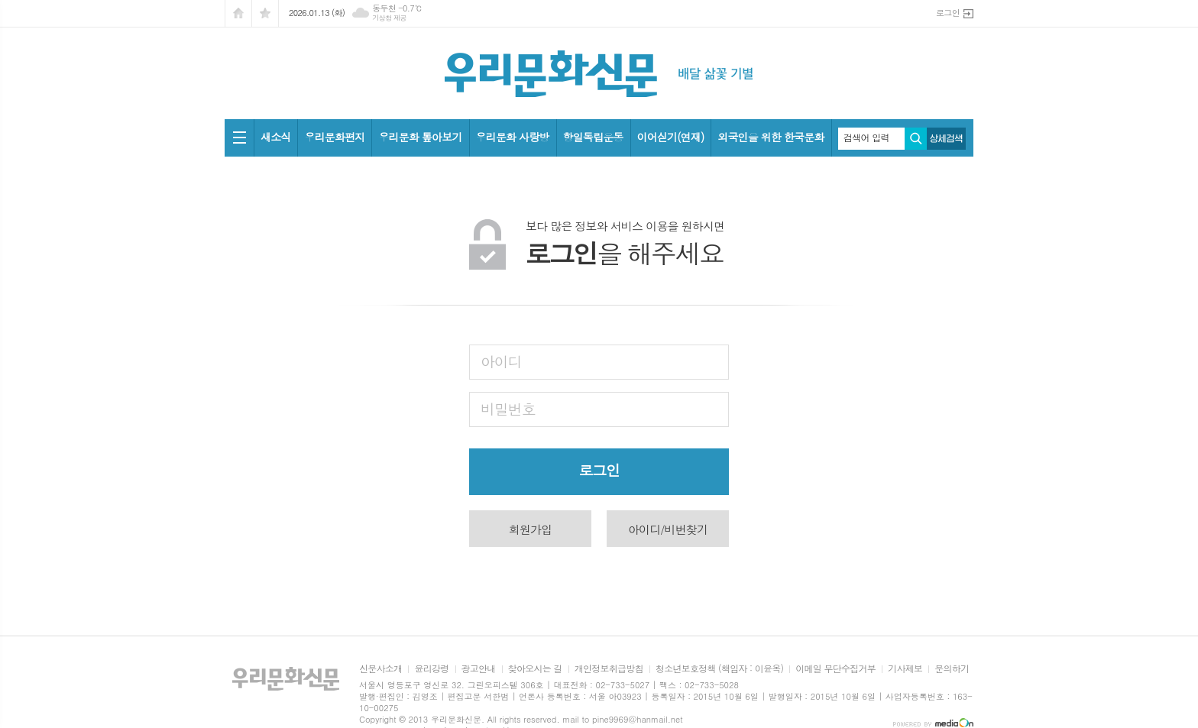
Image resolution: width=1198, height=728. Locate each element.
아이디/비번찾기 (667, 529)
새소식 (275, 136)
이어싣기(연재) (670, 136)
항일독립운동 (593, 136)
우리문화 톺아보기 (419, 136)
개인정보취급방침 (609, 669)
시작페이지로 (238, 13)
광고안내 (478, 669)
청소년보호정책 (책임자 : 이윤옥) (719, 669)
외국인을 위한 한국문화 (770, 136)
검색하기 (916, 139)
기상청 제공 (389, 18)
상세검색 (946, 139)
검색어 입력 (866, 137)
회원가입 (530, 529)
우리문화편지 (334, 136)
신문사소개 (380, 669)
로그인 (948, 12)
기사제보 (905, 669)
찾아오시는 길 (535, 669)
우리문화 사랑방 (512, 136)
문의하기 (951, 669)
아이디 (501, 361)
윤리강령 (431, 669)
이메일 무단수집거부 (835, 669)
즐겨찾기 (265, 13)
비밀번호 (508, 408)
